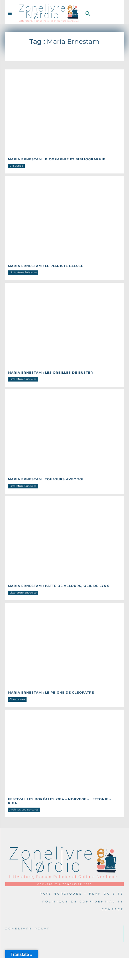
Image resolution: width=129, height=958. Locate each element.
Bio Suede (16, 165)
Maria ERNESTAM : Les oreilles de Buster (50, 372)
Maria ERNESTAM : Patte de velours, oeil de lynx (58, 586)
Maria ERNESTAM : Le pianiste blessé (45, 266)
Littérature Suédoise (23, 272)
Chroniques (17, 699)
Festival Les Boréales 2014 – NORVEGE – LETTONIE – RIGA (59, 801)
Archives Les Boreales (23, 809)
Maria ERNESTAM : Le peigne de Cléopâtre (51, 692)
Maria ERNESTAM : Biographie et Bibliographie (56, 159)
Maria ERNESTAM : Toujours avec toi (46, 479)
